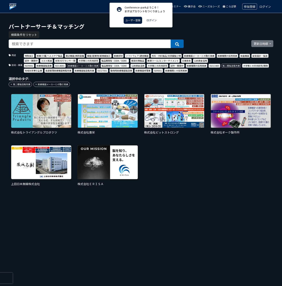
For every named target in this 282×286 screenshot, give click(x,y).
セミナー (174, 6)
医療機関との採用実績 (176, 70)
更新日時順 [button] (261, 43)
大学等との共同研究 (88, 60)
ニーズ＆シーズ (209, 6)
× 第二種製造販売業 (20, 84)
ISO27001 (102, 70)
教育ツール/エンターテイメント (163, 60)
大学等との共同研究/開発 (255, 65)
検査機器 (244, 55)
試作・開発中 (31, 60)
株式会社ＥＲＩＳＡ (91, 184)
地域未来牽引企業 (33, 70)
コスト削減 (46, 60)
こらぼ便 (229, 6)
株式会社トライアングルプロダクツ (34, 132)
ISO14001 (60, 65)
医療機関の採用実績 (227, 55)
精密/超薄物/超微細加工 (99, 55)
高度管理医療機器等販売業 (58, 70)
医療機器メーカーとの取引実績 (199, 55)
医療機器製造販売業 (84, 70)
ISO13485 (214, 65)
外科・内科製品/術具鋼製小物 (166, 55)
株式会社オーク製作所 (225, 132)
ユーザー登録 (132, 20)
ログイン (265, 6)
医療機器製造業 (44, 65)
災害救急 (186, 60)
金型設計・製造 (260, 55)
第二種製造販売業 (231, 65)
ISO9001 (29, 65)
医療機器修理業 (143, 70)
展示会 (190, 6)
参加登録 (249, 6)
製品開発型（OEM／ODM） (114, 60)
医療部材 (118, 55)
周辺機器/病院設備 (75, 55)
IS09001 (158, 70)
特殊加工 (29, 55)
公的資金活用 (200, 60)
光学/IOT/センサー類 (65, 60)
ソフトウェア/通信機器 (137, 55)
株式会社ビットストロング (161, 132)
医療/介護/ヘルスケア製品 (49, 55)
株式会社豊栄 (86, 132)
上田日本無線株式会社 (25, 184)
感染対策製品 (137, 60)
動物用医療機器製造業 (121, 70)
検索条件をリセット (24, 34)
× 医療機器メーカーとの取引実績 (51, 84)
